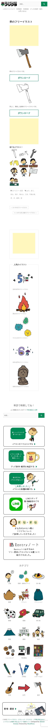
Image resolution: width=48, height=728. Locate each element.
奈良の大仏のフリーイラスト (21, 386)
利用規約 (19, 9)
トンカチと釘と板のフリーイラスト (25, 213)
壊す (16, 194)
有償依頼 (26, 9)
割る (12, 194)
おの (28, 191)
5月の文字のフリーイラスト (20, 289)
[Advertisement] (24, 35)
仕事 (36, 410)
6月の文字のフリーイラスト (20, 362)
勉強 (31, 410)
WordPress (31, 724)
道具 (21, 191)
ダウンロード (24, 78)
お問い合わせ (22, 11)
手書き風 (32, 194)
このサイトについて (9, 9)
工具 (26, 194)
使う (32, 191)
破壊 (17, 198)
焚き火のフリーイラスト (19, 313)
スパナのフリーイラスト (19, 207)
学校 (28, 410)
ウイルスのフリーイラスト (20, 338)
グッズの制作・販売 (36, 9)
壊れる (21, 194)
